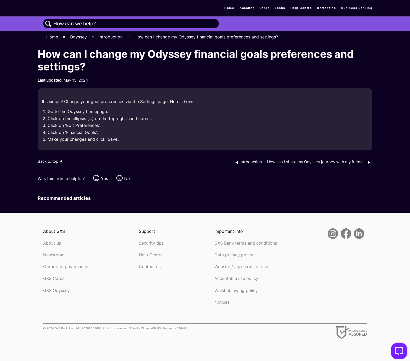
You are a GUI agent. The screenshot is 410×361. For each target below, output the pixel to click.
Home (229, 8)
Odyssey (79, 37)
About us (52, 243)
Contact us (150, 266)
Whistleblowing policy (236, 290)
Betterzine (326, 8)
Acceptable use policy (236, 278)
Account (247, 8)
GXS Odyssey (56, 290)
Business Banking (356, 8)
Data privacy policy (233, 254)
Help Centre (301, 8)
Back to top (48, 161)
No (127, 178)
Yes (104, 178)
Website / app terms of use (241, 266)
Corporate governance (65, 266)
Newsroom (54, 254)
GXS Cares (53, 278)
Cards (264, 8)
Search (48, 23)
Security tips (151, 243)
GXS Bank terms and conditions (245, 243)
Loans (280, 8)
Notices (222, 302)
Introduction (111, 37)
